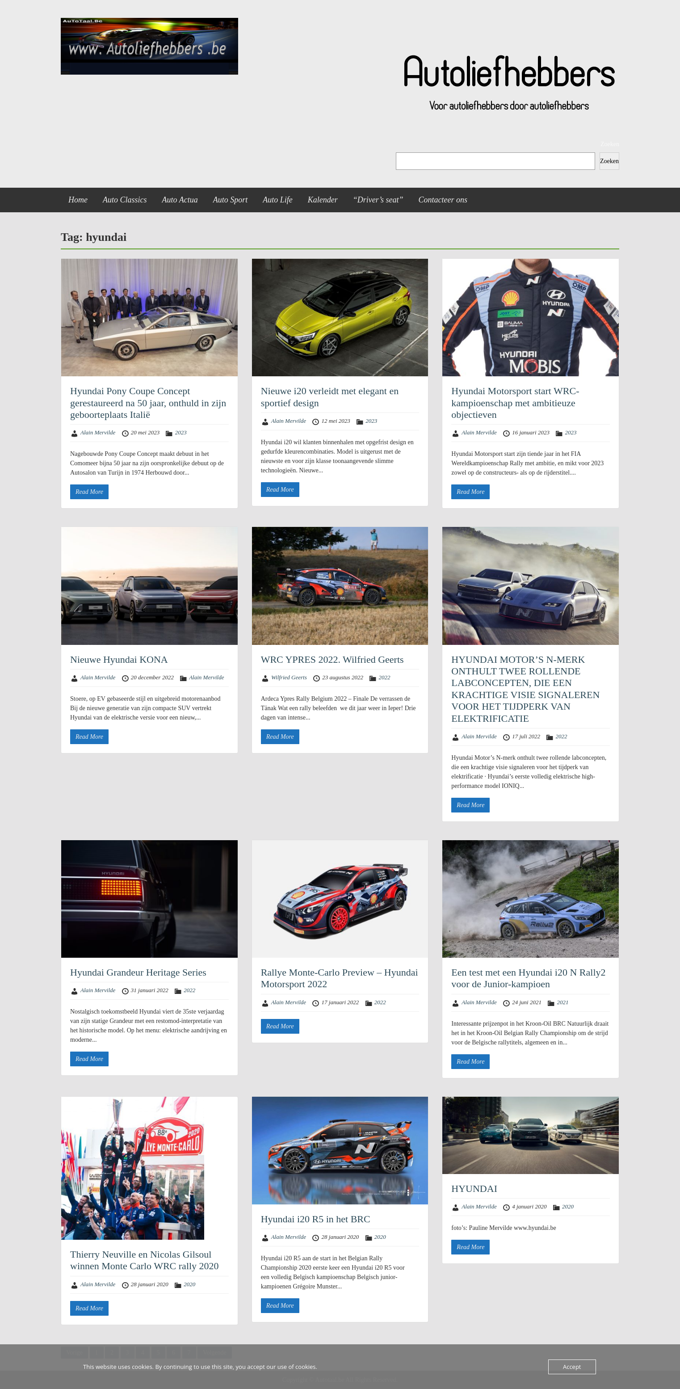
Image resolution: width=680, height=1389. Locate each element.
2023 (181, 432)
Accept (572, 1367)
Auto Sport (230, 199)
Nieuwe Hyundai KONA (119, 659)
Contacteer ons (443, 199)
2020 (189, 1284)
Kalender (323, 199)
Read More (89, 491)
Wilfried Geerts (289, 677)
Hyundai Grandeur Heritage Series (138, 972)
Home (78, 199)
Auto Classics (125, 199)
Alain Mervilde (97, 432)
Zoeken (609, 144)
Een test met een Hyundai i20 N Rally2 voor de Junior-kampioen (528, 978)
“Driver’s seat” (378, 199)
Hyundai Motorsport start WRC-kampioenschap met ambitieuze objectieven (515, 402)
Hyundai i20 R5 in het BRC (315, 1219)
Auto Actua (180, 199)
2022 (384, 677)
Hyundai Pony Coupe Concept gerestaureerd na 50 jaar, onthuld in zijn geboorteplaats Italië (148, 402)
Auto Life (278, 199)
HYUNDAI (474, 1188)
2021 (562, 1002)
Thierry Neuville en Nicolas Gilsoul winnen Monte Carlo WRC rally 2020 (144, 1260)
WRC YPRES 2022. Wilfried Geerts (332, 659)
